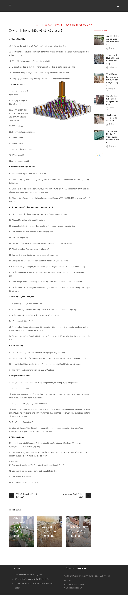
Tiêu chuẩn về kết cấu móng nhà (28, 575)
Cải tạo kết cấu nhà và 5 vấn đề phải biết (32, 579)
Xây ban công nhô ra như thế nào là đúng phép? (21, 526)
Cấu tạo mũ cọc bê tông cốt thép (77, 531)
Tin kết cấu (46, 25)
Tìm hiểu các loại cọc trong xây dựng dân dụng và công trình (112, 79)
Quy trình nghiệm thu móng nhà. (49, 531)
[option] (21, 531)
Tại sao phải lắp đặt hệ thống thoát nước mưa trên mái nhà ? (112, 137)
